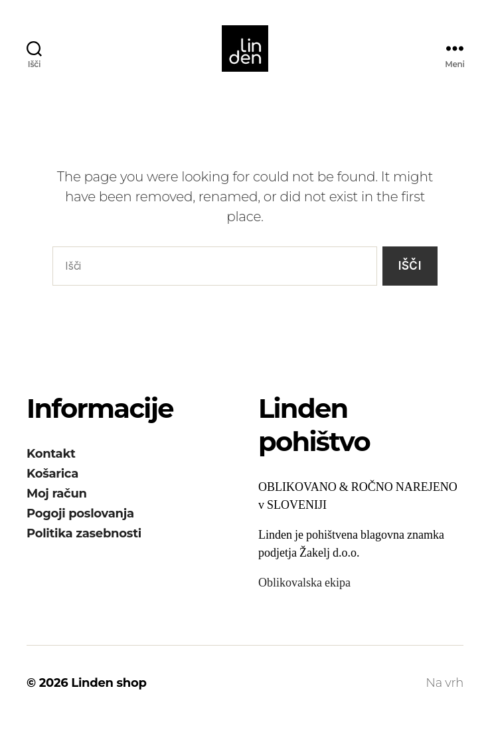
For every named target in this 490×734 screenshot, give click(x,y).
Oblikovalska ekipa (304, 596)
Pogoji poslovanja (80, 526)
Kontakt (51, 467)
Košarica (52, 487)
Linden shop (108, 696)
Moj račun (57, 507)
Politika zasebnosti (84, 546)
